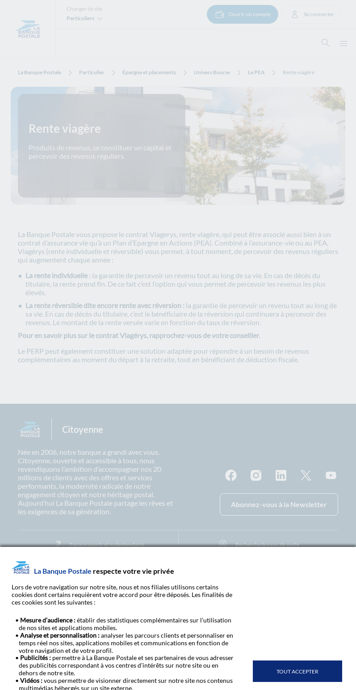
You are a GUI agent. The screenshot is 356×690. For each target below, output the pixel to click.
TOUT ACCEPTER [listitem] (297, 671)
